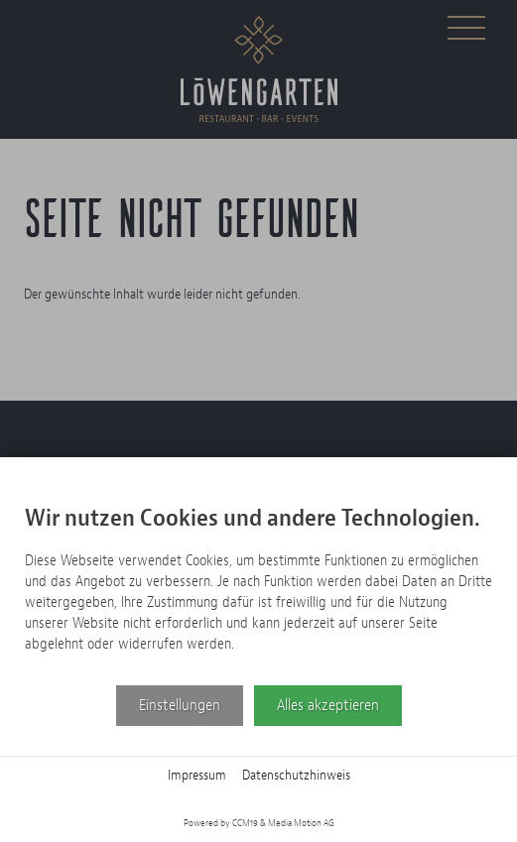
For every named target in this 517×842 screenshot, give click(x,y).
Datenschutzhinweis (296, 775)
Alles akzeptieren (328, 705)
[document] (258, 583)
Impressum (197, 775)
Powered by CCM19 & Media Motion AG (259, 823)
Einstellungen (179, 705)
